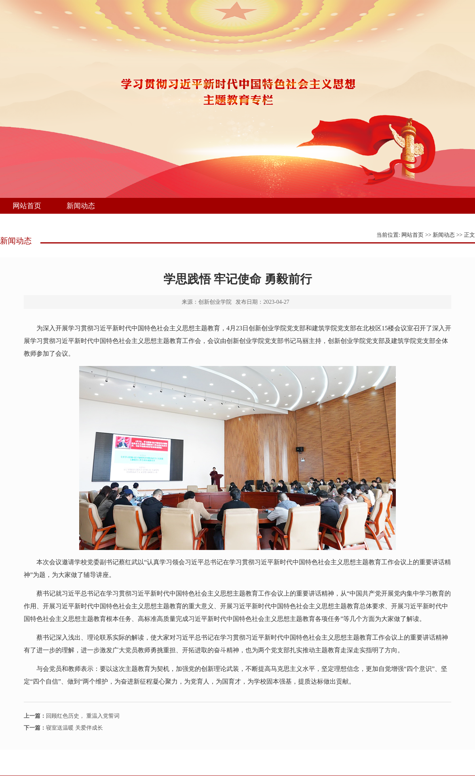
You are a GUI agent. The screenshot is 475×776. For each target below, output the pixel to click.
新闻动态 (80, 206)
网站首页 (27, 206)
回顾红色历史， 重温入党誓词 (72, 716)
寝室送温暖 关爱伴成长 (63, 728)
